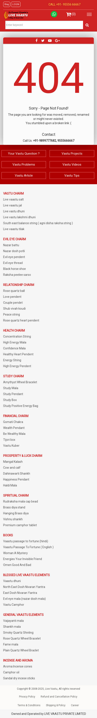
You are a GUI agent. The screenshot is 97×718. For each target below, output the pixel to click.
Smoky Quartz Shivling (18, 632)
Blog (6, 4)
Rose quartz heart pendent (21, 320)
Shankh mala (12, 626)
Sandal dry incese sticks (19, 678)
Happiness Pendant (16, 479)
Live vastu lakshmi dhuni (19, 217)
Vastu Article (24, 175)
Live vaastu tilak (13, 229)
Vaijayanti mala (13, 620)
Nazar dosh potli (14, 251)
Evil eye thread (13, 263)
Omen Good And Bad (17, 565)
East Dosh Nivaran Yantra (20, 592)
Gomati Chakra (13, 422)
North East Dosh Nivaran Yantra (24, 587)
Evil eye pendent (14, 257)
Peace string (11, 314)
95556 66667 (71, 4)
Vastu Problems (23, 164)
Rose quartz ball (14, 290)
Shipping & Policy (55, 705)
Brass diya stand (14, 507)
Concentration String (17, 336)
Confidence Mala (14, 348)
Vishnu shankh (13, 519)
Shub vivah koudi (14, 308)
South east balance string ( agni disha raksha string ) (38, 223)
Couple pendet (13, 302)
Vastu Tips (71, 175)
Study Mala (10, 388)
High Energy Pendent (17, 366)
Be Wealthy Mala (14, 433)
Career (75, 705)
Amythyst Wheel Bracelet (20, 382)
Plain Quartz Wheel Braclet (21, 650)
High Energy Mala (14, 342)
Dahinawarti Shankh (16, 473)
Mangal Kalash (13, 461)
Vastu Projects (72, 153)
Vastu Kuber (11, 445)
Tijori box (9, 439)
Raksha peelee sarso (17, 274)
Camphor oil (11, 672)
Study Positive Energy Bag (20, 406)
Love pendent (12, 296)
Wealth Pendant (14, 428)
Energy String (12, 360)
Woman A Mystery (15, 553)
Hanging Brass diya (16, 513)
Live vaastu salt (13, 199)
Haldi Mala (10, 485)
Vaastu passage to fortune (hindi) (25, 541)
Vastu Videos (71, 164)
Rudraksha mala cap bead (20, 501)
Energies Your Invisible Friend (22, 559)
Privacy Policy (27, 696)
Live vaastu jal (12, 205)
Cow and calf (12, 467)
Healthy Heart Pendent (18, 354)
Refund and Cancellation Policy (59, 696)
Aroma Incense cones (17, 666)
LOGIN (15, 4)
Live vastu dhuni (14, 211)
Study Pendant (13, 394)
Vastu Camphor (13, 604)
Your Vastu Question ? (24, 153)
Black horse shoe (14, 268)
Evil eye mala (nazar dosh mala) (24, 598)
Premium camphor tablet (20, 525)
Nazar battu (11, 245)
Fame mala (10, 644)
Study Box (10, 400)
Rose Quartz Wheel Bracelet (22, 638)
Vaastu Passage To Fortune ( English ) (28, 547)
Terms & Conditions (29, 705)
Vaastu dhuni (12, 581)
